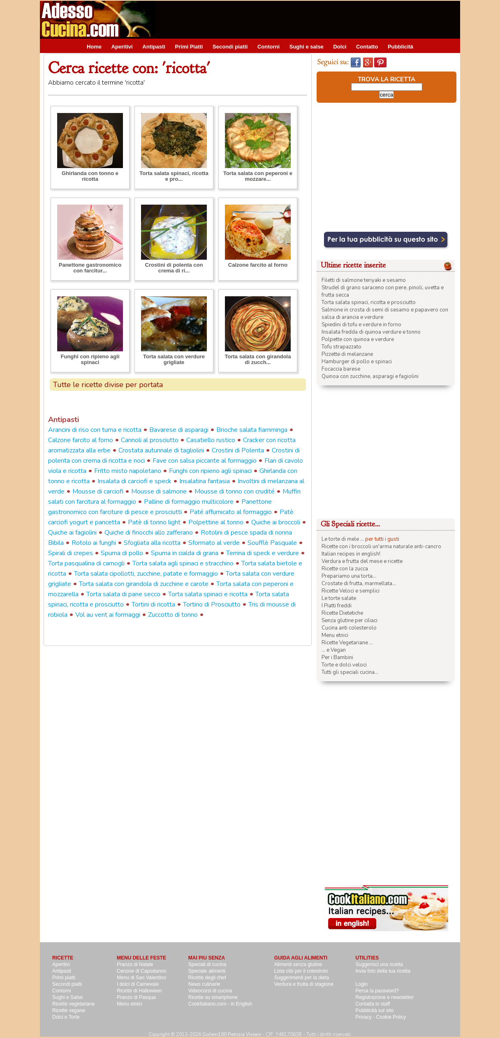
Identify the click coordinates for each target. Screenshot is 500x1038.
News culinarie (204, 984)
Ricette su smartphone (213, 997)
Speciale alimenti (207, 971)
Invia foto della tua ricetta (383, 971)
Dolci (339, 47)
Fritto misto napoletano (127, 470)
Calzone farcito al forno (257, 265)
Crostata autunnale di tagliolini (161, 450)
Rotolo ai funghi (94, 542)
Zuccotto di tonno (173, 614)
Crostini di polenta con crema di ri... (174, 268)
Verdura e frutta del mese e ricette (362, 561)
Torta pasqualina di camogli (86, 563)
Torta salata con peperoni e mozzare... (257, 176)
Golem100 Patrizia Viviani (231, 1034)
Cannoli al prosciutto (149, 440)
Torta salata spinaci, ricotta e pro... (173, 176)
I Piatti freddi (337, 605)
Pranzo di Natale (135, 964)
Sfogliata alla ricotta (152, 542)
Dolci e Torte (65, 1017)
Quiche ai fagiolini (72, 532)
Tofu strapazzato (341, 347)
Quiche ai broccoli (275, 522)
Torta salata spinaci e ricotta (208, 594)
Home (94, 47)
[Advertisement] (310, 19)
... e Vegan (334, 650)
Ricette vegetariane (73, 1004)
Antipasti (153, 47)
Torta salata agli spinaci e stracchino (183, 563)
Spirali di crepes (70, 553)
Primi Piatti (189, 47)
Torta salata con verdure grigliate (174, 359)
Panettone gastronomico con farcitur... (90, 268)
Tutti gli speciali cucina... (350, 672)
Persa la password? (377, 991)
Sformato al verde (214, 542)
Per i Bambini (337, 657)
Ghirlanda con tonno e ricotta (90, 176)
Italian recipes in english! (351, 554)
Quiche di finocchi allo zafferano (148, 532)
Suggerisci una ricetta (379, 964)
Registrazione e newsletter (385, 997)
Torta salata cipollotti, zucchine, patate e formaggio (146, 573)
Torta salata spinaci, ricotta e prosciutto (369, 302)
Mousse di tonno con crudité (234, 491)
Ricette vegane (68, 1010)
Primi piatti (63, 977)
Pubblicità (400, 47)
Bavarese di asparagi (178, 429)
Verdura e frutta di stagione (303, 984)
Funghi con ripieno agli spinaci (90, 359)
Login (362, 984)
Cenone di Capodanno (141, 971)
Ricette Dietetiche (342, 613)
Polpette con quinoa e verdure (358, 339)
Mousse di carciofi (97, 491)
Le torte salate (339, 598)
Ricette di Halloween (139, 991)
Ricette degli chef (207, 977)
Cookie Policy (391, 1017)
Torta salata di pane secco (123, 594)
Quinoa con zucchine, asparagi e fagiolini (370, 376)
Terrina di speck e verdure (262, 553)
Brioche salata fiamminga (251, 429)
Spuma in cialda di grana (184, 553)
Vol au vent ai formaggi (107, 614)
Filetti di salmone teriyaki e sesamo (364, 280)
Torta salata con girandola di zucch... (258, 359)
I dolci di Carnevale (138, 984)
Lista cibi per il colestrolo (301, 971)
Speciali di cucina (207, 964)
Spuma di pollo (122, 553)
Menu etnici (335, 635)
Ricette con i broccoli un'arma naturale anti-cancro (381, 546)
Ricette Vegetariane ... (347, 642)
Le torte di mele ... (343, 539)
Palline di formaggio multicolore (189, 501)
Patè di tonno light (154, 522)
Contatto (367, 47)
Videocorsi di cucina (210, 991)
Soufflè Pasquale (272, 542)
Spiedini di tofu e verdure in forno (361, 324)
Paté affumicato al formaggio (231, 512)
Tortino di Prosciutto (212, 604)
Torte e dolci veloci (344, 665)
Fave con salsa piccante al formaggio (205, 460)
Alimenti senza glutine (298, 964)
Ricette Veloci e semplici (351, 591)
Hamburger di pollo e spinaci (357, 361)
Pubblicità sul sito (375, 1010)
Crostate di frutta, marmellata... (359, 583)
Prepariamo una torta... (349, 576)
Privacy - (366, 1017)
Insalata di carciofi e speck (134, 481)
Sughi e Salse (67, 997)
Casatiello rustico (210, 440)
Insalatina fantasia (204, 481)
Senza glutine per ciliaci (349, 620)
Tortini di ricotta (153, 604)
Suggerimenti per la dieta (301, 977)
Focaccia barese (341, 369)
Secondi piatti (230, 47)
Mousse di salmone (159, 491)
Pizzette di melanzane (347, 354)
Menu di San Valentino (141, 977)
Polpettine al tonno (215, 522)
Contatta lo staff (373, 1004)
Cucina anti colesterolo (349, 628)
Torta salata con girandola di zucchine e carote (143, 583)
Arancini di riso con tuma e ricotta (94, 429)
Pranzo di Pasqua (136, 997)
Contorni (268, 47)
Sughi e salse (306, 47)
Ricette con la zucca (345, 568)
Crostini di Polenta (238, 450)
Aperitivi (122, 47)
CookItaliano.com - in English (220, 1004)
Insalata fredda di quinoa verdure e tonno (371, 332)
